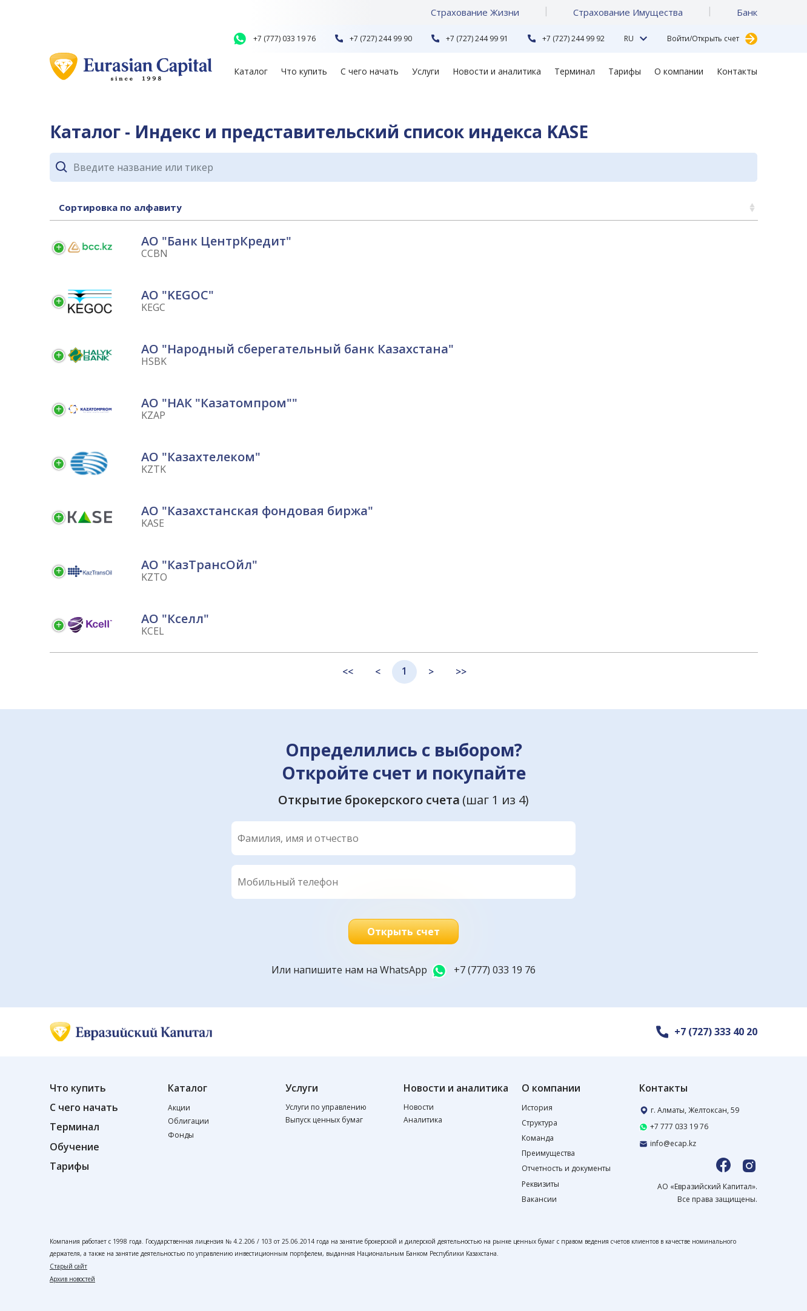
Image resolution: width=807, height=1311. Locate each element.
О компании (678, 71)
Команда (538, 1138)
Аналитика (423, 1120)
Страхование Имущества (628, 12)
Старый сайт (68, 1266)
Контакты (737, 71)
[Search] (415, 167)
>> (461, 671)
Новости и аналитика (497, 71)
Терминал (574, 71)
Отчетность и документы (566, 1168)
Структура (539, 1123)
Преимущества (548, 1153)
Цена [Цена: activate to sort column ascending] (730, 207)
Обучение (74, 1147)
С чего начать (369, 71)
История (537, 1108)
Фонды (181, 1135)
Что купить (304, 71)
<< (347, 671)
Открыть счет (403, 931)
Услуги (425, 71)
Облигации (188, 1121)
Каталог (251, 71)
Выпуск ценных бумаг (324, 1120)
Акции (179, 1108)
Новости (419, 1107)
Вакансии (539, 1199)
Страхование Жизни (475, 12)
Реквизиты (540, 1184)
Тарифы (624, 71)
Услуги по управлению (326, 1107)
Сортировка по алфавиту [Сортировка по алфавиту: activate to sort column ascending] (120, 207)
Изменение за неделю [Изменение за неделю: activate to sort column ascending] (601, 207)
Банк (747, 12)
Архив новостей (72, 1279)
